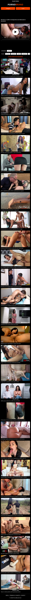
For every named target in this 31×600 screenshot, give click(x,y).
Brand (15, 4)
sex (29, 53)
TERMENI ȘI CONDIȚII (15, 595)
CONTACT (23, 595)
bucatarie (13, 53)
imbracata (24, 53)
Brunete (9, 50)
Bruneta (7, 53)
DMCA (7, 595)
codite (19, 53)
